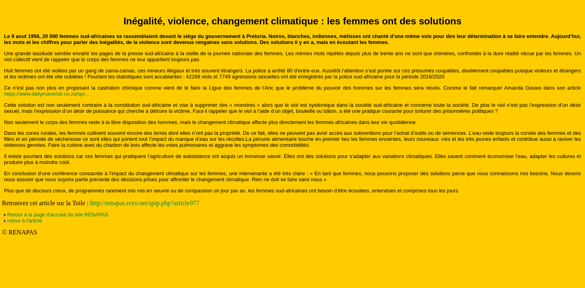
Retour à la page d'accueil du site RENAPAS (58, 215)
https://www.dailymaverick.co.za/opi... (46, 94)
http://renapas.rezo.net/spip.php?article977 (144, 203)
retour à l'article (24, 221)
